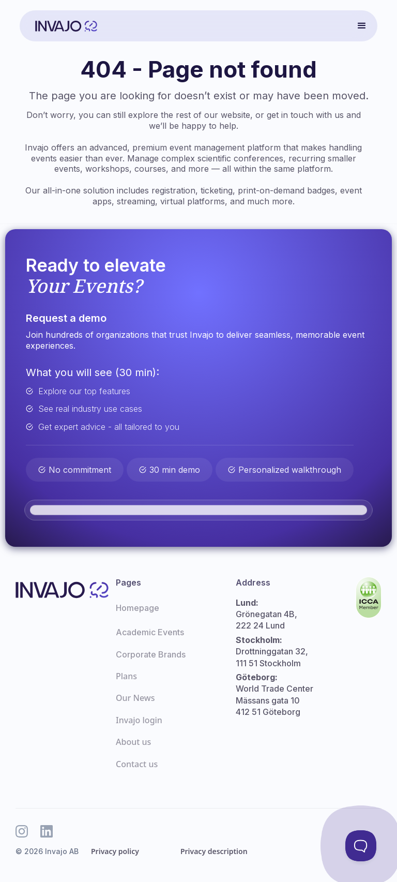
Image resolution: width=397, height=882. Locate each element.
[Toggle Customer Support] (360, 845)
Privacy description (214, 851)
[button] (361, 25)
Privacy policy (115, 851)
